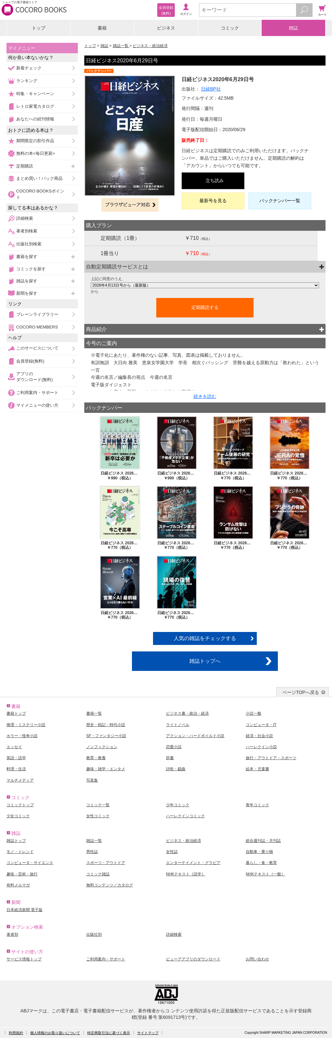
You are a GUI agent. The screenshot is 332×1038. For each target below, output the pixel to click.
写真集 (92, 780)
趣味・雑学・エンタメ (105, 769)
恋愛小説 (174, 747)
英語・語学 (16, 758)
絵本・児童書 (257, 769)
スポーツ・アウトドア (105, 862)
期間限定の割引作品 (35, 140)
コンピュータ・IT (261, 725)
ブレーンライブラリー (37, 314)
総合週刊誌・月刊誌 (263, 840)
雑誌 (293, 28)
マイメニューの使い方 (37, 405)
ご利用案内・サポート (37, 392)
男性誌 (92, 851)
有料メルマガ (18, 885)
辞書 (170, 758)
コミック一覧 (98, 805)
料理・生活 (16, 769)
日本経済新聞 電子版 (24, 910)
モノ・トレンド (20, 851)
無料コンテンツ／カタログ (109, 885)
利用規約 (16, 1033)
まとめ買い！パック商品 (39, 178)
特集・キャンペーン (35, 93)
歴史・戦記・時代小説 (105, 725)
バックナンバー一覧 (279, 200)
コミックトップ (20, 805)
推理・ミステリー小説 (25, 725)
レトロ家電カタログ (35, 106)
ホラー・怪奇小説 (22, 736)
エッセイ (14, 747)
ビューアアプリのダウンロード (193, 959)
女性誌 (172, 851)
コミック (230, 28)
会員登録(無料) (30, 361)
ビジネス (166, 28)
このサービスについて (37, 348)
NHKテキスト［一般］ (265, 874)
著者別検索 (26, 231)
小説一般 (253, 713)
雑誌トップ (16, 840)
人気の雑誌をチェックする (205, 638)
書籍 (102, 28)
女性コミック (98, 816)
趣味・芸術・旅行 (22, 874)
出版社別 (94, 934)
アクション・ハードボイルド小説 (195, 736)
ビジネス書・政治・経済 (187, 713)
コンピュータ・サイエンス (29, 862)
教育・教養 (96, 758)
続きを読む (205, 396)
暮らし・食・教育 (261, 862)
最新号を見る (213, 200)
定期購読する (205, 307)
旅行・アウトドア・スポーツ (271, 758)
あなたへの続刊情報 (35, 119)
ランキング (26, 80)
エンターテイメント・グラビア (193, 862)
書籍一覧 (94, 713)
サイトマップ (148, 1033)
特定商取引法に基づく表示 (108, 1033)
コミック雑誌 (98, 874)
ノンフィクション (101, 747)
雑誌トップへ (204, 661)
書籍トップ (16, 713)
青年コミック (257, 805)
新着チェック (29, 68)
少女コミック (18, 816)
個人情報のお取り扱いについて (55, 1033)
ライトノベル (177, 725)
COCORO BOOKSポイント (40, 194)
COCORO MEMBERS (37, 327)
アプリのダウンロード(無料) (34, 376)
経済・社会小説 (259, 736)
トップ (38, 28)
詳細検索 (24, 218)
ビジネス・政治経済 (150, 45)
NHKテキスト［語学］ (185, 874)
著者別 (12, 934)
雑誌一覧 (121, 45)
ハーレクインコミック (185, 816)
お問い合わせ (257, 959)
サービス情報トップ (24, 959)
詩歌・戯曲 (175, 769)
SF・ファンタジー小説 (106, 736)
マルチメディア (20, 780)
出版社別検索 (29, 243)
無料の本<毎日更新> (35, 153)
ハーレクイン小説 (261, 747)
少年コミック (177, 805)
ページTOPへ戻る (300, 692)
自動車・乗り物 (259, 851)
